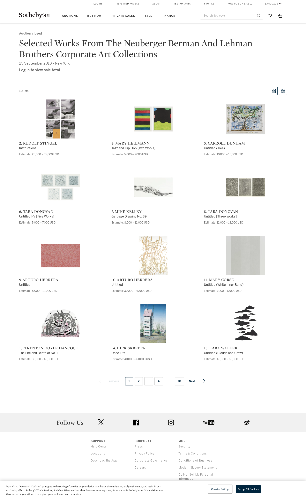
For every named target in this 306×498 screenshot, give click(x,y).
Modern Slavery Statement (197, 467)
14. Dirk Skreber (128, 348)
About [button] (156, 4)
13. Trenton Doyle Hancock (48, 348)
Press (139, 446)
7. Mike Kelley (126, 211)
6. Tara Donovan (36, 211)
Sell (148, 16)
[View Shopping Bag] (280, 16)
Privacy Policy (144, 453)
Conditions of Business (195, 460)
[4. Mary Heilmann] (153, 118)
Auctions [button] (70, 16)
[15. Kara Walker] (245, 323)
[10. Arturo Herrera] (153, 255)
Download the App (104, 460)
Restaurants (182, 4)
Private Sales (123, 16)
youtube (208, 422)
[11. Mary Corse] (245, 255)
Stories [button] (209, 4)
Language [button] (271, 4)
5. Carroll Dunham (224, 143)
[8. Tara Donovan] (245, 187)
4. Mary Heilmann (130, 143)
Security (184, 446)
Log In (97, 4)
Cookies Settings (220, 489)
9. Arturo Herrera (38, 279)
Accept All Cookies (248, 489)
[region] (153, 489)
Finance (168, 16)
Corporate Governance (151, 460)
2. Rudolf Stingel (38, 143)
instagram (171, 422)
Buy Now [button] (94, 16)
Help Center (99, 446)
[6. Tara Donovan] (60, 187)
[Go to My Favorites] (270, 16)
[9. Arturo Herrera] (60, 255)
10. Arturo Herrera (132, 279)
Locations (98, 453)
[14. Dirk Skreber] (153, 323)
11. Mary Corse (219, 279)
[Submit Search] (258, 15)
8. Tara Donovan (221, 211)
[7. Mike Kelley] (153, 187)
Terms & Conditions (192, 453)
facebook (136, 422)
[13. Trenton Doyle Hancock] (60, 323)
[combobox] (231, 16)
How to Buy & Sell (240, 4)
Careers (140, 467)
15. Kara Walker (220, 348)
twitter (101, 422)
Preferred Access (127, 4)
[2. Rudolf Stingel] (60, 118)
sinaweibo (247, 422)
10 (179, 381)
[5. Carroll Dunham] (245, 118)
